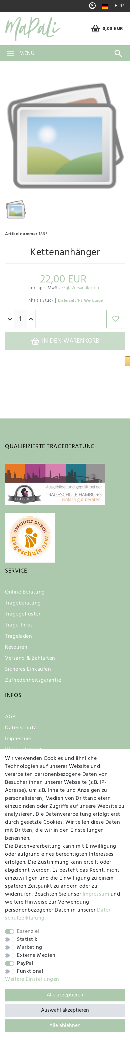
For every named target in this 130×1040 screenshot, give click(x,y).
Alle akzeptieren (65, 995)
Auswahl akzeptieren (65, 1010)
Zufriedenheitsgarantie (33, 676)
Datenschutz (20, 724)
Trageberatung (23, 599)
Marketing (29, 948)
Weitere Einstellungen (32, 979)
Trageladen (18, 632)
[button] (91, 359)
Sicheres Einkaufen (28, 665)
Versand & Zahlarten (30, 654)
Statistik (27, 940)
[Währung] (119, 6)
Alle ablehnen (65, 1025)
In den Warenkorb (65, 337)
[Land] (104, 6)
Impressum (18, 735)
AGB (10, 713)
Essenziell (29, 932)
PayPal (25, 963)
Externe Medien (36, 955)
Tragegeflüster (22, 610)
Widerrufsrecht (23, 746)
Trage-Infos (19, 621)
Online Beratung (25, 588)
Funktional (30, 971)
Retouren (16, 643)
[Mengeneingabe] (20, 315)
